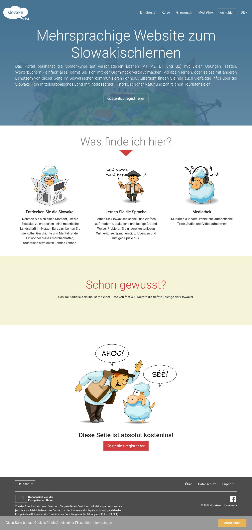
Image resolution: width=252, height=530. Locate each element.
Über (188, 484)
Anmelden (227, 13)
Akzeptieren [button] (232, 522)
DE (243, 12)
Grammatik (184, 12)
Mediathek (205, 12)
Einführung (147, 12)
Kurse (166, 12)
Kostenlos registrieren (126, 98)
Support (228, 484)
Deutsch (24, 484)
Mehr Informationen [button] (98, 522)
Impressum (230, 505)
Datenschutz (207, 484)
